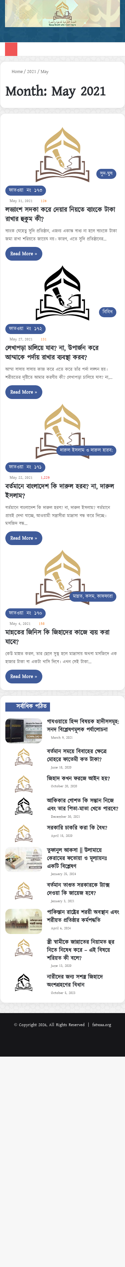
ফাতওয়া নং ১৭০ (25, 613)
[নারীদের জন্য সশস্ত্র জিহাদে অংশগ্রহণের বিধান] (23, 982)
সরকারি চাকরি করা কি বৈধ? (77, 828)
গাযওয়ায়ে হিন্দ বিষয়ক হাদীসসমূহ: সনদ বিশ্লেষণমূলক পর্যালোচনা (83, 726)
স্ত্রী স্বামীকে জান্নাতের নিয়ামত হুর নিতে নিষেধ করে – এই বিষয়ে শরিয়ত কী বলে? (80, 950)
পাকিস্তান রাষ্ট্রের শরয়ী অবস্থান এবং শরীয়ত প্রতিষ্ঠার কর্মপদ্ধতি (83, 917)
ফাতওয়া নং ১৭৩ (25, 190)
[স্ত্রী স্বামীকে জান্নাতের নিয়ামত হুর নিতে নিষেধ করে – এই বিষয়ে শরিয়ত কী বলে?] (23, 947)
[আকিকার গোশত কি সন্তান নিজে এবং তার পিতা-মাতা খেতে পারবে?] (23, 806)
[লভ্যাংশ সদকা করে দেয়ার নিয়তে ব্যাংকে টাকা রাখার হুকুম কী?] (62, 154)
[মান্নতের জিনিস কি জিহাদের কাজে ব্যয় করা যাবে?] (62, 577)
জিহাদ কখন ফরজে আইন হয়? (78, 779)
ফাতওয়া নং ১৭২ (25, 328)
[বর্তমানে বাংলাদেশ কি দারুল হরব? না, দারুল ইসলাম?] (62, 431)
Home (14, 71)
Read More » (23, 253)
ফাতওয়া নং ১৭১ (25, 467)
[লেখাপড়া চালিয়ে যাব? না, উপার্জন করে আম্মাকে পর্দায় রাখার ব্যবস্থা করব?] (62, 293)
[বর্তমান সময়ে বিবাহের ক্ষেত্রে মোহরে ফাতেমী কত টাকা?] (23, 757)
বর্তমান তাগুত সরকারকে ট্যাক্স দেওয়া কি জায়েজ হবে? (78, 889)
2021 (31, 71)
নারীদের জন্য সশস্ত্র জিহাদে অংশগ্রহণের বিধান (75, 981)
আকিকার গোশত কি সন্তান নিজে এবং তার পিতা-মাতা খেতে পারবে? (82, 805)
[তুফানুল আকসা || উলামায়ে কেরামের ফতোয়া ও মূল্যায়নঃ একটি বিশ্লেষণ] (23, 859)
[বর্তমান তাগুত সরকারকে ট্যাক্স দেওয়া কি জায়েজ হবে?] (23, 890)
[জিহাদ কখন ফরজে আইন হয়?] (23, 784)
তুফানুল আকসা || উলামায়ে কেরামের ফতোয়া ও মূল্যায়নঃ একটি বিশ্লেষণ (77, 859)
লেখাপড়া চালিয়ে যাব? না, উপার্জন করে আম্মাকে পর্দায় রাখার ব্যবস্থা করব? (51, 353)
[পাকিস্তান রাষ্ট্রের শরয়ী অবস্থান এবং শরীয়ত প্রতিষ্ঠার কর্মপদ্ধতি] (23, 921)
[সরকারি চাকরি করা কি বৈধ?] (23, 833)
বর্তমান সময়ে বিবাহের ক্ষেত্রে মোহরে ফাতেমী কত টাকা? (76, 756)
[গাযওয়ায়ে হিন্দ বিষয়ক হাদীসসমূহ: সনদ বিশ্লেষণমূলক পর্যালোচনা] (23, 730)
